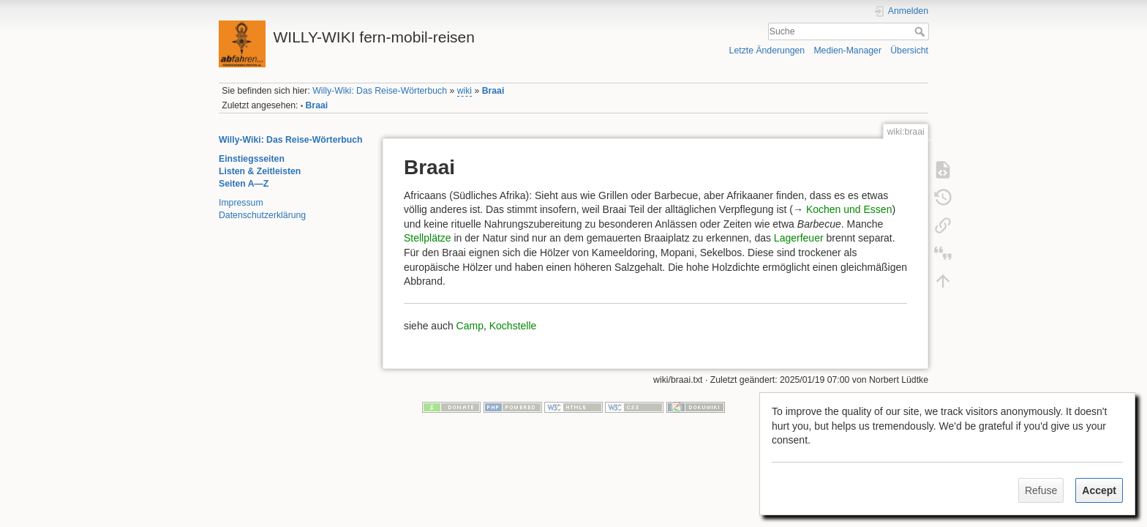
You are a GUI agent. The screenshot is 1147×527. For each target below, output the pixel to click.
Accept (1099, 490)
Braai (493, 91)
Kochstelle (513, 326)
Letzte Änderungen (767, 50)
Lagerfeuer (799, 238)
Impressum (241, 203)
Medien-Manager (847, 50)
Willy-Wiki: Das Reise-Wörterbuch (379, 91)
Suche (921, 31)
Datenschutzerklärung (262, 215)
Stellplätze (427, 238)
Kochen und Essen (849, 209)
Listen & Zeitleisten (260, 171)
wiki (464, 91)
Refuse (1041, 490)
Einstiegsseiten (252, 159)
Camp (470, 326)
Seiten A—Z (243, 184)
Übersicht (909, 50)
